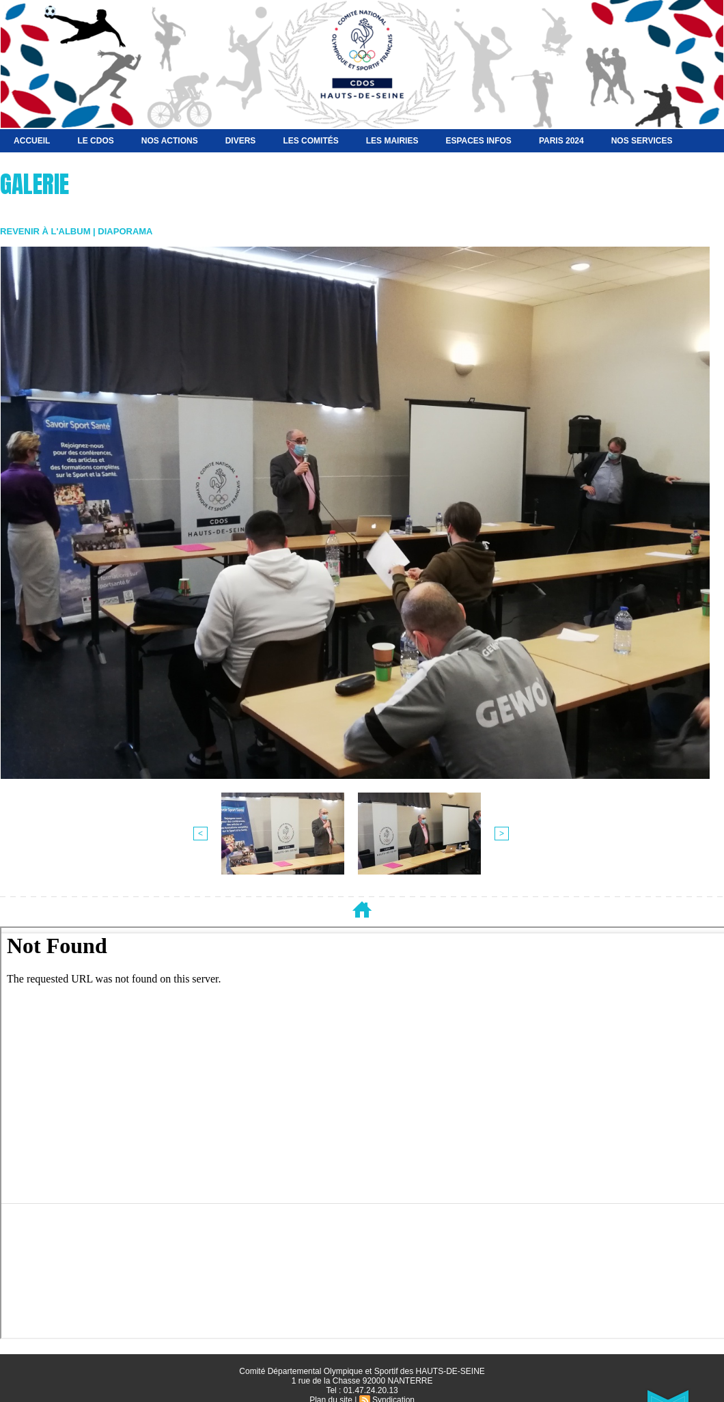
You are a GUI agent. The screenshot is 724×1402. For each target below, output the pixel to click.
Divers (240, 141)
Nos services (642, 141)
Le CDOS (95, 141)
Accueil (32, 141)
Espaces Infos (478, 141)
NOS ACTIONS (169, 141)
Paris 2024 (561, 141)
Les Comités (310, 141)
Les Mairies (392, 141)
